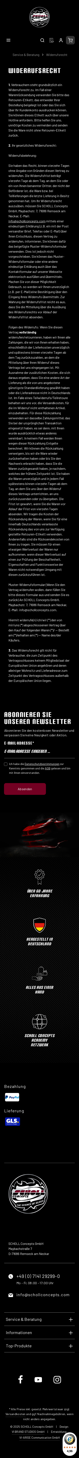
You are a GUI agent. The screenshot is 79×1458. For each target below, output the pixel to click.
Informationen (19, 1332)
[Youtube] (39, 1383)
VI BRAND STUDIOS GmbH (28, 1431)
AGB (47, 768)
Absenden (25, 789)
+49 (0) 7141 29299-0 (38, 1276)
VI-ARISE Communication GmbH (39, 1437)
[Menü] (8, 40)
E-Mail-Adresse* (19, 743)
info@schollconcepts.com (43, 1294)
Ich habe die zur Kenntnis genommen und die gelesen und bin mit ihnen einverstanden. (39, 768)
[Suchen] (42, 40)
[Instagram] (57, 1383)
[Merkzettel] (51, 40)
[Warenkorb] (70, 40)
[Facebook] (21, 1383)
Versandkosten (15, 1414)
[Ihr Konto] (61, 40)
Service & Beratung (24, 1319)
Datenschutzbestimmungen (42, 764)
